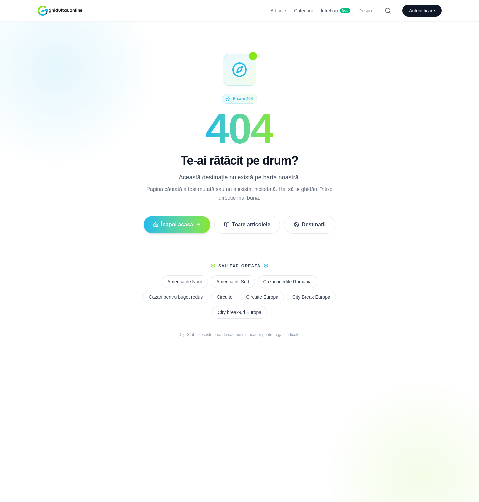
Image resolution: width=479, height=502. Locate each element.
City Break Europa (311, 297)
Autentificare (422, 10)
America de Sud (232, 281)
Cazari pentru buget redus (176, 297)
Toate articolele (247, 224)
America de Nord (184, 281)
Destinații (310, 224)
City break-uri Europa (239, 312)
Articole (278, 10)
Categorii (303, 10)
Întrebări (335, 10)
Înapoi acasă (177, 224)
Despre (365, 10)
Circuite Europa (262, 297)
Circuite (224, 297)
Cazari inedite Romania (287, 281)
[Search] (388, 11)
